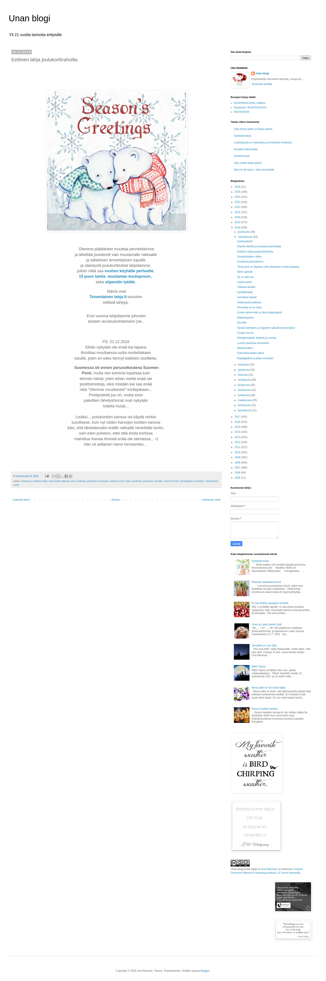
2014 (238, 431)
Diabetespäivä (245, 317)
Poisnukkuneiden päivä (250, 353)
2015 (238, 426)
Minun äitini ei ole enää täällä (268, 687)
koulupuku (103, 481)
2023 (238, 202)
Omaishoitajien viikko (249, 256)
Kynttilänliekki (245, 292)
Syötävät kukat (242, 135)
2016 (238, 421)
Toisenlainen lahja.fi (108, 297)
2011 (238, 447)
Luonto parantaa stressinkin (253, 343)
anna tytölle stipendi (59, 481)
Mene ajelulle (245, 271)
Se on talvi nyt (245, 277)
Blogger (205, 970)
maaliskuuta (245, 400)
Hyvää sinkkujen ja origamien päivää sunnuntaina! (266, 327)
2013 (238, 437)
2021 (238, 212)
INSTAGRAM (241, 111)
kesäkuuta (244, 385)
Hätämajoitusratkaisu (249, 302)
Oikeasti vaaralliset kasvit (266, 582)
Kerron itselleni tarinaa (265, 708)
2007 (238, 467)
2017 (238, 416)
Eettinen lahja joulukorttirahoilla (255, 251)
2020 (238, 217)
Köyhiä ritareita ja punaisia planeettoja (259, 246)
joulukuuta (244, 231)
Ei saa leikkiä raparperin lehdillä (270, 603)
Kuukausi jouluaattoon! (250, 261)
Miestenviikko (245, 348)
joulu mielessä (78, 481)
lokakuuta (244, 364)
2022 (238, 207)
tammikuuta (245, 410)
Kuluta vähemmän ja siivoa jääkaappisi (259, 312)
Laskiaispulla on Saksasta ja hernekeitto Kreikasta (263, 142)
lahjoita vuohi (117, 481)
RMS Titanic (259, 666)
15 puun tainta (92, 276)
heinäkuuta (244, 379)
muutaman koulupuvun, (130, 276)
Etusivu (116, 499)
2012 (238, 442)
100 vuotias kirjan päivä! (248, 162)
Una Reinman (269, 869)
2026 (238, 186)
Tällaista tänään (246, 287)
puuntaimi (148, 481)
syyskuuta (244, 369)
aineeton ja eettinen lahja (34, 481)
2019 (238, 222)
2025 (238, 191)
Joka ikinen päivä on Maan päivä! (253, 129)
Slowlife (159, 481)
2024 (238, 196)
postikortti (137, 481)
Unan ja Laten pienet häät (266, 624)
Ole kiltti (241, 322)
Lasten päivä (244, 282)
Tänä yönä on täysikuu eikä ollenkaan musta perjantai (268, 266)
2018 (238, 227)
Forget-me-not (245, 332)
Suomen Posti (171, 481)
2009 (238, 457)
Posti (127, 481)
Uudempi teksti (21, 499)
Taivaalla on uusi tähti (264, 645)
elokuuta (243, 374)
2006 (238, 472)
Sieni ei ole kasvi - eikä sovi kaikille (254, 169)
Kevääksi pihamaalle (246, 149)
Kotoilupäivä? (245, 241)
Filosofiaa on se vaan (249, 307)
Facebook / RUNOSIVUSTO (250, 107)
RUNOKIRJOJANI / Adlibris (249, 103)
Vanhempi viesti (211, 499)
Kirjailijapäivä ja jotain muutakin (255, 358)
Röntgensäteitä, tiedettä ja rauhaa (256, 337)
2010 (238, 452)
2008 (238, 462)
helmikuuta (244, 405)
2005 (238, 477)
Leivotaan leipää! (247, 297)
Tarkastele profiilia (261, 84)
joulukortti (92, 481)
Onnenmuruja (242, 156)
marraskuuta (245, 236)
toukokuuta (244, 390)
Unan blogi (29, 18)
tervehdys (199, 481)
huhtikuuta (244, 395)
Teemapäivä (186, 481)
